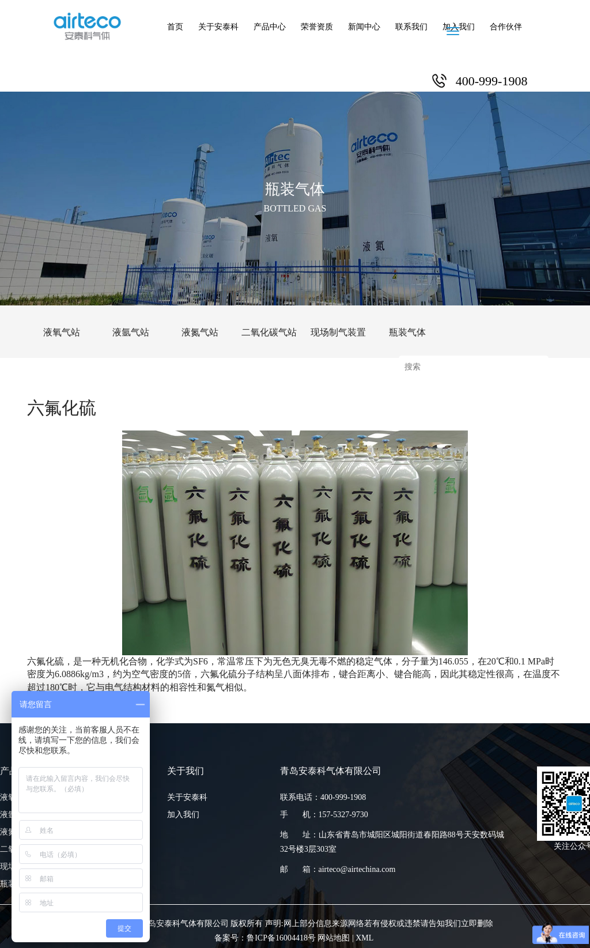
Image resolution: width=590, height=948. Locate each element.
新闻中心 (364, 26)
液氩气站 (130, 332)
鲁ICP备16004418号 (281, 938)
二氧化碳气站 (269, 332)
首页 (175, 26)
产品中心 (270, 26)
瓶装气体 (407, 332)
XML (364, 938)
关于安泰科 (218, 26)
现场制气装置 (338, 332)
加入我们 (458, 26)
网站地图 (333, 938)
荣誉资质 (317, 26)
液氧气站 (61, 332)
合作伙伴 (506, 26)
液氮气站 (199, 332)
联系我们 (411, 26)
